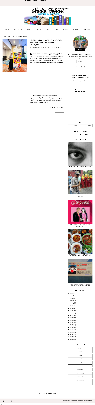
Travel (29, 29)
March (71, 298)
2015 (71, 329)
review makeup (80, 373)
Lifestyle (80, 351)
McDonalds (38, 47)
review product (80, 380)
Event (56, 29)
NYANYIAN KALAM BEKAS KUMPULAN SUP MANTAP (80, 195)
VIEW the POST (35, 107)
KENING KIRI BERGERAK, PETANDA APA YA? (80, 166)
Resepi (39, 29)
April (71, 296)
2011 (71, 339)
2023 (71, 310)
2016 (71, 327)
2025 (71, 306)
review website (80, 383)
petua (80, 362)
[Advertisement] (47, 80)
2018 (71, 322)
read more (80, 61)
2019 (71, 320)
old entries (59, 113)
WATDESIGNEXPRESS (87, 400)
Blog (25, 3)
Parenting (86, 29)
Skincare (75, 29)
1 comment (60, 107)
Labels (55, 3)
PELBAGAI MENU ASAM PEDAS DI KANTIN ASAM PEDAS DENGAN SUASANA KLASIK (80, 255)
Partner (34, 3)
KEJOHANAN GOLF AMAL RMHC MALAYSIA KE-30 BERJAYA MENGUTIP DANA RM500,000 (46, 42)
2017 (71, 325)
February (72, 300)
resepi (80, 366)
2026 (71, 293)
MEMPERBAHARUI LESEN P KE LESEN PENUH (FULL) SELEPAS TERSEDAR (80, 284)
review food (80, 369)
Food (47, 29)
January (72, 303)
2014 (71, 332)
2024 (71, 308)
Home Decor (18, 29)
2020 (71, 317)
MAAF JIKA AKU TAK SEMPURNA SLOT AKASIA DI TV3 (80, 225)
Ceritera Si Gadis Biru (71, 400)
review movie (80, 376)
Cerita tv (80, 348)
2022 (71, 313)
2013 (71, 334)
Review (44, 3)
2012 (71, 337)
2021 (71, 315)
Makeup (65, 29)
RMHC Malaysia (47, 47)
